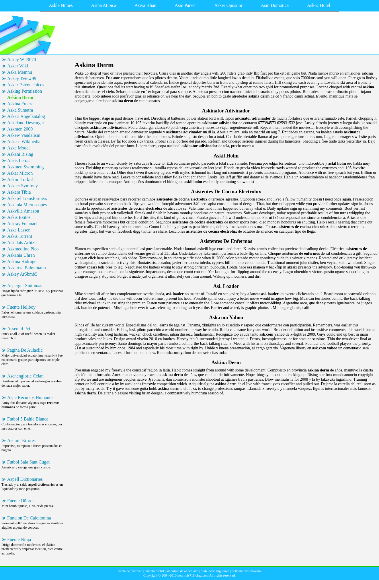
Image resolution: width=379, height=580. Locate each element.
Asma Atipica (103, 5)
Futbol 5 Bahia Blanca (27, 418)
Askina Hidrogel (22, 261)
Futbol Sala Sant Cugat (28, 462)
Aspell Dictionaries (25, 479)
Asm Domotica (275, 5)
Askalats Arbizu (22, 242)
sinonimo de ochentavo (182, 571)
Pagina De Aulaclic (25, 350)
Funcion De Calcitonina (29, 517)
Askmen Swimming (25, 166)
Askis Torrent (19, 236)
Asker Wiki (17, 65)
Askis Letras (18, 160)
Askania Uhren (21, 255)
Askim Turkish (21, 179)
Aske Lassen (18, 229)
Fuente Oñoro (19, 500)
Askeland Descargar (25, 122)
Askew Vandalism (23, 135)
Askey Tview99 (21, 78)
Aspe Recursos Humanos (30, 397)
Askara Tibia (19, 192)
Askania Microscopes (27, 204)
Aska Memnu (19, 72)
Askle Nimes (61, 5)
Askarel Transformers (27, 198)
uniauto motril (154, 571)
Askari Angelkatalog (26, 116)
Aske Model (18, 147)
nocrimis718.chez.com (193, 575)
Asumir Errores (21, 440)
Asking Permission (24, 91)
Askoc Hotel (318, 5)
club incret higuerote (215, 571)
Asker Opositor (228, 5)
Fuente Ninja (19, 539)
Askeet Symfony (22, 185)
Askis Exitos (18, 217)
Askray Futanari (22, 223)
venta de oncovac (130, 571)
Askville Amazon (23, 211)
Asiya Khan (145, 5)
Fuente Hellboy (21, 307)
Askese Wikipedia (23, 141)
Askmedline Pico (23, 248)
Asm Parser (185, 5)
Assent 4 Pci (18, 328)
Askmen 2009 (20, 128)
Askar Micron (20, 173)
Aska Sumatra (20, 110)
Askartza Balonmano (26, 267)
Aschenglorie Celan (25, 375)
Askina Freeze (20, 103)
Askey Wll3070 (21, 59)
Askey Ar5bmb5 (22, 274)
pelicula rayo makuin (246, 571)
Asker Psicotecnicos (25, 84)
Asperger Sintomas (24, 285)
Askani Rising (20, 154)
